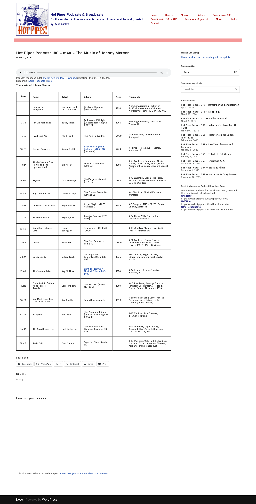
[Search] (206, 89)
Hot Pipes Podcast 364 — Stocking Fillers (203, 167)
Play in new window (53, 78)
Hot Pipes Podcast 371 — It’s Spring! (200, 111)
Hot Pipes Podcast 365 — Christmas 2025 (203, 161)
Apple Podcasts (36, 81)
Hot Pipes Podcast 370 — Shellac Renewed (204, 118)
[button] (172, 15)
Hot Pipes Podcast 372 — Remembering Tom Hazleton (210, 104)
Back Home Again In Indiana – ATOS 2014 (94, 147)
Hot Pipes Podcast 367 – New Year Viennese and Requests (207, 146)
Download (71, 78)
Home (154, 15)
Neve (19, 499)
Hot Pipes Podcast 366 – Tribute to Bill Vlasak (206, 154)
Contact (155, 23)
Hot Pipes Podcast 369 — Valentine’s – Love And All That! (209, 127)
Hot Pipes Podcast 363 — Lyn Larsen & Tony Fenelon (209, 174)
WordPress (49, 499)
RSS (49, 81)
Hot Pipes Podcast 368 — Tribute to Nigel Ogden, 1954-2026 (207, 136)
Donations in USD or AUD (164, 19)
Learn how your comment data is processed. (84, 473)
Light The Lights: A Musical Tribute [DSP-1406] (95, 271)
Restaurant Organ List (196, 19)
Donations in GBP (222, 15)
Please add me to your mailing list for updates (206, 57)
